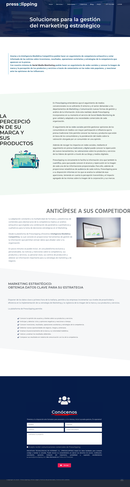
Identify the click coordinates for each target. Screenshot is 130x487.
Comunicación (86, 109)
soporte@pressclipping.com (37, 457)
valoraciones (83, 151)
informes (71, 172)
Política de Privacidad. (66, 457)
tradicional (78, 148)
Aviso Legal (35, 479)
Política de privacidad (47, 479)
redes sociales (77, 127)
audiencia (82, 169)
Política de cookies (62, 479)
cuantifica (57, 163)
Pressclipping (61, 103)
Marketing (74, 109)
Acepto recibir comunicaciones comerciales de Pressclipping (54, 447)
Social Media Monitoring (43, 65)
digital (87, 148)
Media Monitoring (104, 115)
